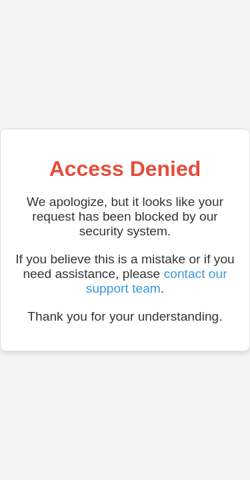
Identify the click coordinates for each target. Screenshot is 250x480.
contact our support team (156, 281)
